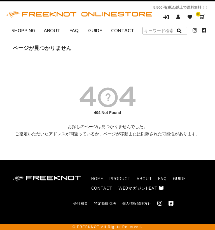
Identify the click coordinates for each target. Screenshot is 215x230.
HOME (97, 178)
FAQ (74, 30)
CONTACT (122, 30)
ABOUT (52, 30)
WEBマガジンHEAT (141, 188)
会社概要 (80, 203)
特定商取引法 (105, 203)
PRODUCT (119, 178)
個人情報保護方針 (136, 203)
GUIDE (95, 30)
